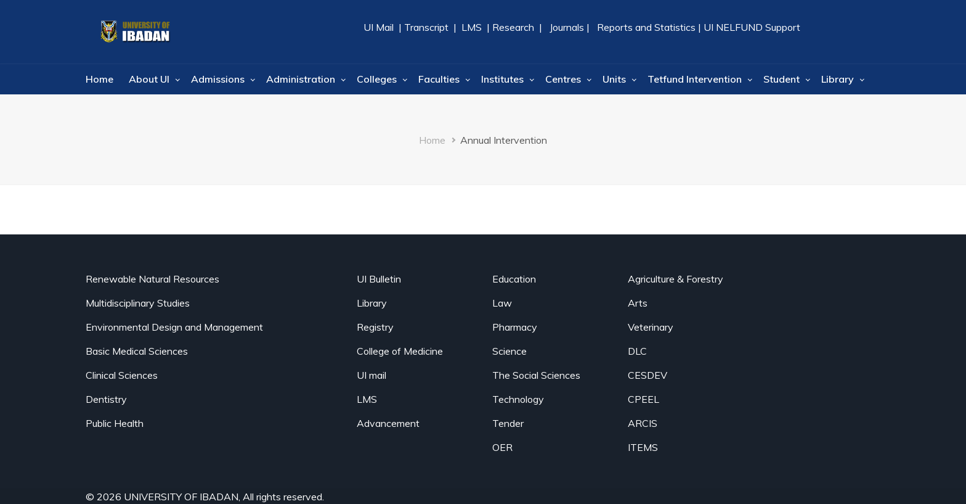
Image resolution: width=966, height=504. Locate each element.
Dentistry (106, 399)
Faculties (439, 79)
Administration (300, 79)
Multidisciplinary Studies (138, 303)
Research (512, 27)
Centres (563, 79)
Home (99, 79)
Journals (566, 27)
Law (502, 303)
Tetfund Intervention (694, 79)
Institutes (502, 79)
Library (837, 79)
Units (614, 79)
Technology (518, 399)
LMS (471, 27)
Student (781, 79)
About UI (149, 79)
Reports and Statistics (646, 27)
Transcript (426, 27)
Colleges (377, 79)
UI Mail (379, 27)
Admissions (218, 79)
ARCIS (642, 423)
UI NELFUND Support (752, 27)
